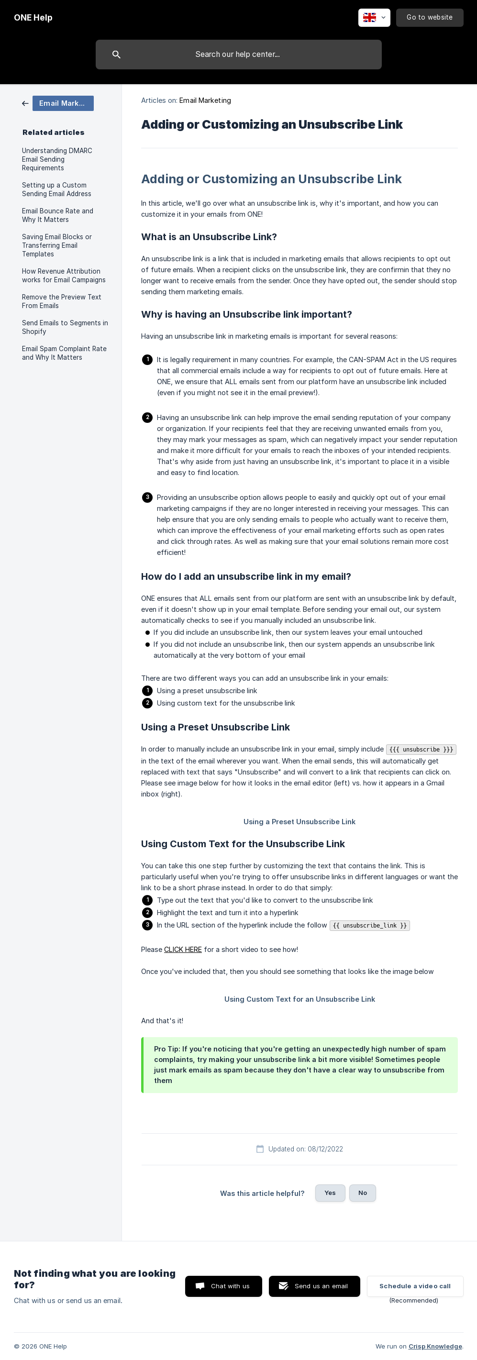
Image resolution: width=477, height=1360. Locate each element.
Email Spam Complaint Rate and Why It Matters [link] (64, 353)
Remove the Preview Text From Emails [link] (61, 301)
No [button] (362, 1192)
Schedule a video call (415, 1286)
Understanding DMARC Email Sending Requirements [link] (57, 159)
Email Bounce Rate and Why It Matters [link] (57, 215)
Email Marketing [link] (205, 100)
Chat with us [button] (230, 1286)
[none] (33, 18)
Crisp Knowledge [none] (435, 1346)
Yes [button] (330, 1192)
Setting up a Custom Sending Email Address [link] (56, 189)
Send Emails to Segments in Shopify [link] (65, 327)
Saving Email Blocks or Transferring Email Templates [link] (57, 245)
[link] (58, 102)
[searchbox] (239, 54)
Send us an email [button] (321, 1286)
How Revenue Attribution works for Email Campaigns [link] (64, 275)
